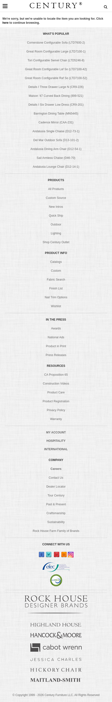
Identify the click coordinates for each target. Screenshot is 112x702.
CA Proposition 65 (56, 374)
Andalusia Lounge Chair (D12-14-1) (56, 166)
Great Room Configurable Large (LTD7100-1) (56, 51)
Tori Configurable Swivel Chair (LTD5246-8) (56, 60)
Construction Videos (56, 383)
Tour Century (56, 495)
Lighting (56, 233)
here (5, 22)
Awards (56, 328)
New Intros (56, 206)
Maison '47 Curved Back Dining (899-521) (56, 96)
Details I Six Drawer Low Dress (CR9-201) (56, 104)
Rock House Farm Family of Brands (56, 531)
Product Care (56, 392)
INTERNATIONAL (56, 449)
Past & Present (56, 504)
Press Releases (56, 355)
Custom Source (56, 198)
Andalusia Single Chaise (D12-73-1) (56, 131)
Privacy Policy (56, 410)
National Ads (56, 337)
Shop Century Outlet (56, 242)
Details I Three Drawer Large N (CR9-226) (56, 87)
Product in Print (56, 346)
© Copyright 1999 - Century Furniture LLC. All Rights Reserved (55, 695)
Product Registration (56, 401)
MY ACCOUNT (56, 432)
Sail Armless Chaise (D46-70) (56, 158)
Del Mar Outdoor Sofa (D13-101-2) (56, 140)
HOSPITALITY (56, 441)
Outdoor (56, 224)
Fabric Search (56, 279)
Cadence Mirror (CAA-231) (56, 122)
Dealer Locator (56, 486)
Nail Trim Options (56, 297)
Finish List (56, 288)
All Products (56, 189)
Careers (56, 469)
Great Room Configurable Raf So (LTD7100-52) (56, 78)
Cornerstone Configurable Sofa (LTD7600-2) (56, 42)
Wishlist (56, 306)
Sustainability (56, 522)
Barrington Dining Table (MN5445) (56, 113)
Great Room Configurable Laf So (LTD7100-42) (56, 69)
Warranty (56, 419)
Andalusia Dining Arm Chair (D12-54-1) (55, 149)
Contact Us (56, 477)
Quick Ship (56, 215)
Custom (56, 270)
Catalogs (56, 262)
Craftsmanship (56, 513)
